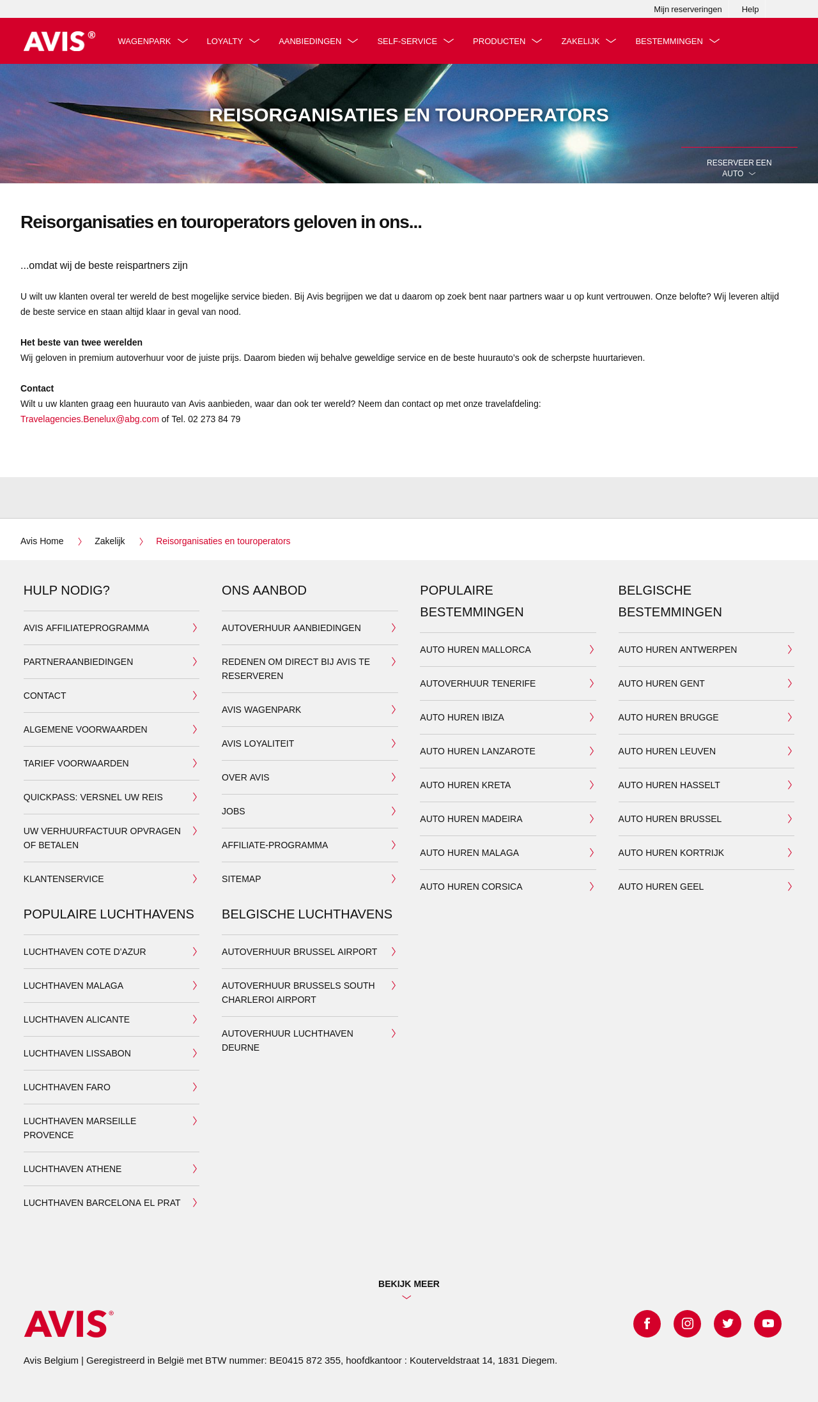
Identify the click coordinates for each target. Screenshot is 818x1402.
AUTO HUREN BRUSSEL (670, 818)
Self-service (410, 41)
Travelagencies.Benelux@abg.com (89, 419)
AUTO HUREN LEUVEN (667, 751)
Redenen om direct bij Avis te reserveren (296, 668)
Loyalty (227, 41)
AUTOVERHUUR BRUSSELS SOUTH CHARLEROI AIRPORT (298, 992)
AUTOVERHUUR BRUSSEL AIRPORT (299, 951)
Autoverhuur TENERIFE (478, 683)
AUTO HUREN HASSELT (669, 785)
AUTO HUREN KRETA (465, 785)
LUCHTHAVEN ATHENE (73, 1168)
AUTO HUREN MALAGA (469, 852)
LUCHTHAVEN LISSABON (77, 1053)
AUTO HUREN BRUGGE (669, 717)
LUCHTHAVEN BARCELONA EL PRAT (102, 1202)
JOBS (233, 811)
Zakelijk (583, 41)
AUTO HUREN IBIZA (462, 717)
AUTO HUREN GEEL (661, 886)
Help (750, 9)
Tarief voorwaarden (76, 763)
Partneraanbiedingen (78, 661)
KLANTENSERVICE (64, 878)
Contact (45, 695)
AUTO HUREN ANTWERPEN (678, 649)
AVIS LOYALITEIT (258, 743)
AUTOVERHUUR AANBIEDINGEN (291, 627)
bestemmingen (671, 41)
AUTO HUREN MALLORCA (475, 649)
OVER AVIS (246, 777)
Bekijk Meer (409, 1283)
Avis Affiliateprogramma (86, 627)
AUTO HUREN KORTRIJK (671, 852)
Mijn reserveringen (688, 9)
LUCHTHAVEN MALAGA (73, 985)
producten (501, 41)
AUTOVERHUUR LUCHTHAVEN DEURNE (287, 1040)
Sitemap (241, 878)
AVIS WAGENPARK (261, 709)
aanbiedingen (312, 41)
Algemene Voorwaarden (86, 729)
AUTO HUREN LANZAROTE (477, 751)
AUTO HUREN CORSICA (471, 886)
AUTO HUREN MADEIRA (471, 818)
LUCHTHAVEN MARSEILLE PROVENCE (80, 1128)
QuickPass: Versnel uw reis (93, 797)
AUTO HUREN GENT (662, 683)
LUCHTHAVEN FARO (67, 1087)
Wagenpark (146, 41)
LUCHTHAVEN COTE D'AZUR (85, 951)
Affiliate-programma (275, 845)
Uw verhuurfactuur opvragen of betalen (102, 838)
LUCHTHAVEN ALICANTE (77, 1019)
